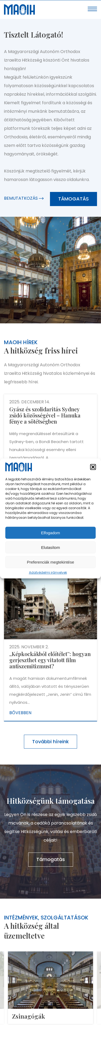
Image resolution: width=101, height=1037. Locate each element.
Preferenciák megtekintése (50, 562)
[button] (93, 467)
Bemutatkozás (24, 198)
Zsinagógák (28, 1016)
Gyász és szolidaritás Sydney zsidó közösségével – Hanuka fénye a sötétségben (45, 415)
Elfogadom (50, 532)
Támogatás (73, 198)
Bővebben (20, 713)
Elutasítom (50, 547)
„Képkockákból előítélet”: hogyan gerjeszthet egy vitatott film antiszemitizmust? (50, 660)
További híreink (50, 741)
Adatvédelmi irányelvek (48, 572)
